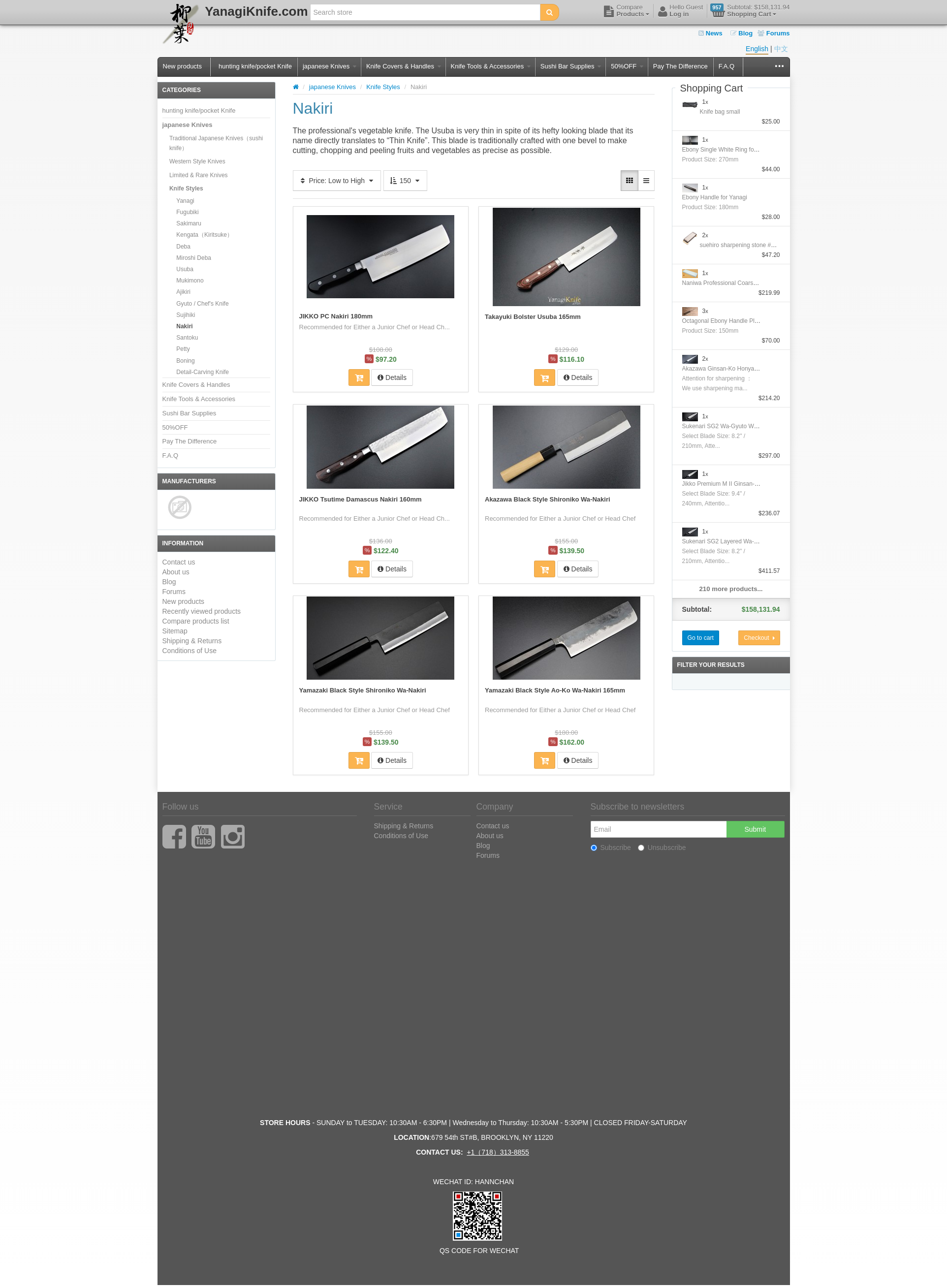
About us (175, 572)
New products (182, 66)
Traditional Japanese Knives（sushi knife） (216, 143)
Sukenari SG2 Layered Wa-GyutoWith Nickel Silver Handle (759, 541)
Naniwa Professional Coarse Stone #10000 (738, 283)
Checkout (759, 637)
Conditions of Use (189, 651)
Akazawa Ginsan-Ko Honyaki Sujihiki (730, 368)
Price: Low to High (337, 181)
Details (392, 377)
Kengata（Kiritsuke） (204, 234)
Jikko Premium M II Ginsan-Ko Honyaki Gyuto (742, 483)
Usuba (184, 269)
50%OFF (627, 66)
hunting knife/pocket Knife (255, 66)
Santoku (187, 337)
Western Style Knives (197, 161)
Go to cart (701, 637)
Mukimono (189, 280)
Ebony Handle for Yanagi (714, 197)
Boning (185, 360)
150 (405, 181)
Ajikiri (183, 291)
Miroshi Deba (193, 257)
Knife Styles (186, 188)
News (710, 33)
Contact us (178, 562)
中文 (781, 49)
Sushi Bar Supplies (570, 66)
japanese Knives (329, 66)
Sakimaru (188, 223)
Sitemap (175, 631)
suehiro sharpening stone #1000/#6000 (751, 245)
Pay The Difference (680, 66)
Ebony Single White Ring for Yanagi (729, 149)
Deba (183, 246)
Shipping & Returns (192, 641)
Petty (182, 349)
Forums (773, 33)
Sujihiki (185, 315)
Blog (741, 33)
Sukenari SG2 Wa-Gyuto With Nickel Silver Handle (748, 426)
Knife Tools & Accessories (491, 66)
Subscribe (611, 847)
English (757, 49)
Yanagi (185, 200)
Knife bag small (720, 111)
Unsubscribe (662, 847)
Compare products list (195, 621)
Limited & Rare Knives (198, 175)
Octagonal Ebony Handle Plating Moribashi (738, 320)
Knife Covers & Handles (403, 66)
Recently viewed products (201, 611)
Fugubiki (187, 212)
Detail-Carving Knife (202, 372)
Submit (755, 829)
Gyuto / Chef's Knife (202, 303)
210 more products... (731, 589)
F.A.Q (727, 66)
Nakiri (184, 326)
